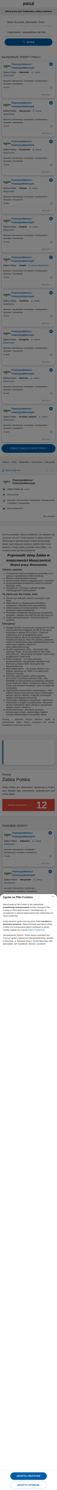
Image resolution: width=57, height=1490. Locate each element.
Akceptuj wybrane (28, 1485)
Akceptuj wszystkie (28, 1476)
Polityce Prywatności (36, 930)
